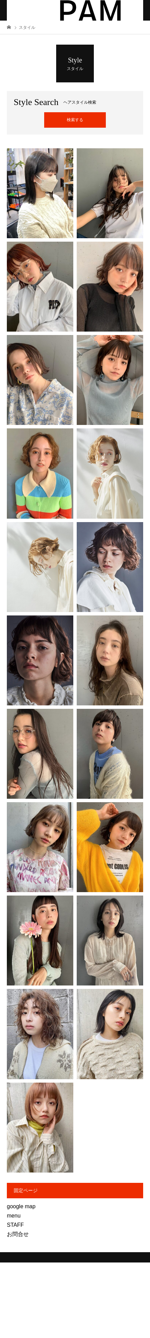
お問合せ (18, 1234)
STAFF (15, 1225)
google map (21, 1206)
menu (14, 1216)
